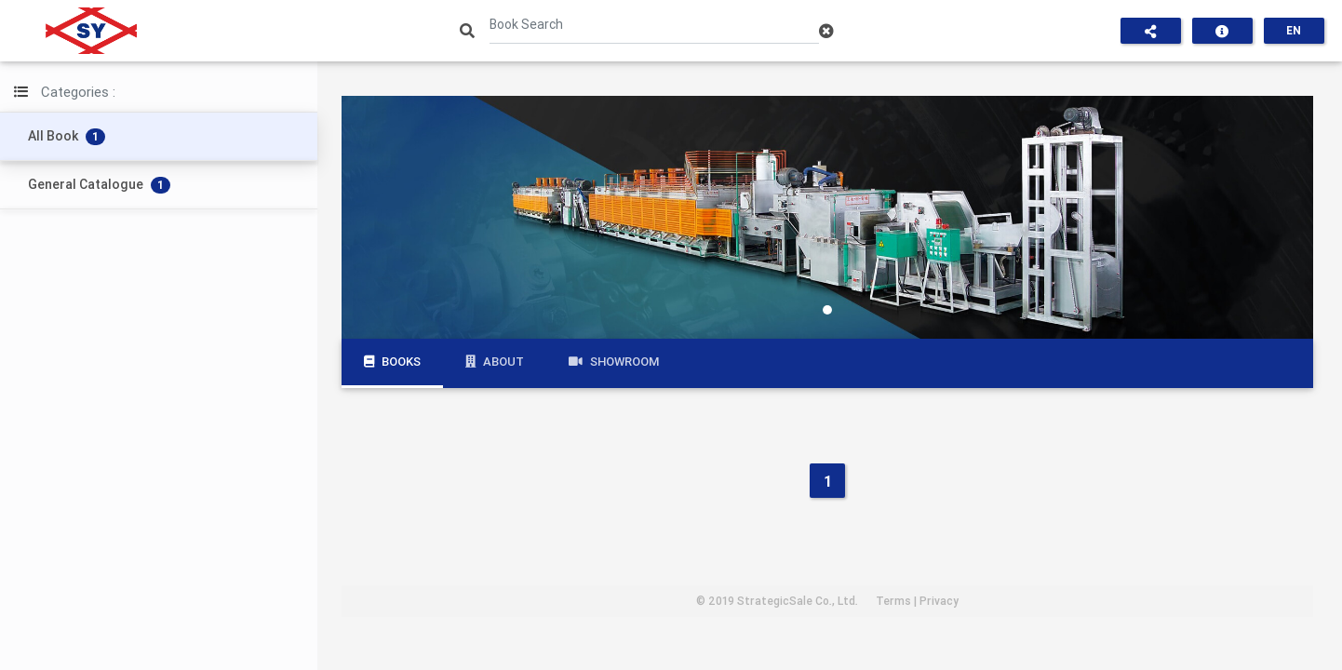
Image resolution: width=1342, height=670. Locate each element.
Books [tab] (392, 361)
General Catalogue (99, 185)
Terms (893, 601)
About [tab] (494, 361)
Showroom (614, 361)
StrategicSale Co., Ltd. (797, 601)
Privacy (939, 601)
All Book (66, 136)
